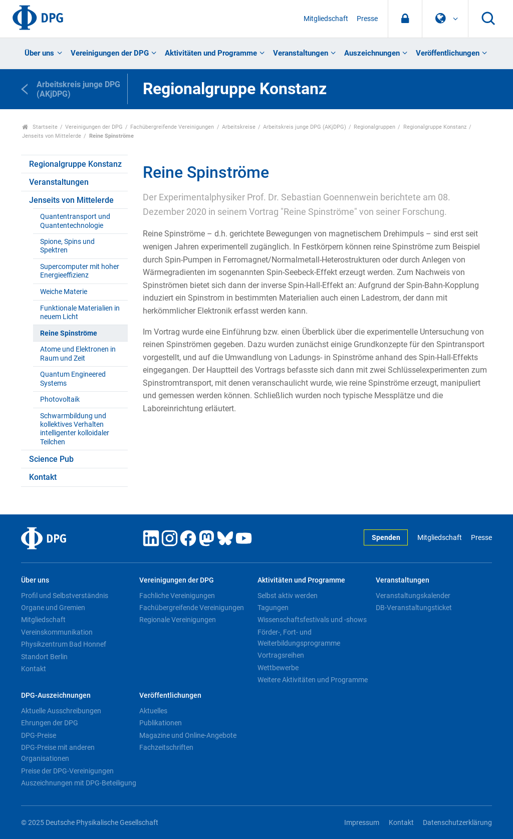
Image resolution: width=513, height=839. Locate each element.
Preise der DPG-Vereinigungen (67, 771)
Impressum (361, 822)
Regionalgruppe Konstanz (434, 127)
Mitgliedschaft (326, 19)
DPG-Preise (38, 735)
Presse (367, 19)
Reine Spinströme (68, 333)
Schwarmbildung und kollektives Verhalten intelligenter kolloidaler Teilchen (74, 429)
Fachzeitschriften (166, 747)
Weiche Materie (63, 292)
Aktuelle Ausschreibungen (61, 711)
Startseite (40, 127)
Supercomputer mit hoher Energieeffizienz (79, 270)
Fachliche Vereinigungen (177, 596)
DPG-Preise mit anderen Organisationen (58, 752)
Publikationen (160, 723)
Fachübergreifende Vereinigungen (172, 127)
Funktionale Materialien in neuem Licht (80, 312)
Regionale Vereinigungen (177, 620)
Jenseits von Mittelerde (51, 136)
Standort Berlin (44, 657)
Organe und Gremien (53, 608)
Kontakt (43, 477)
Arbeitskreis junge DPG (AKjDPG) (304, 127)
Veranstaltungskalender (413, 596)
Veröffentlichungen (447, 53)
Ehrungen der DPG (49, 723)
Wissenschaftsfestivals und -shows (312, 620)
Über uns (39, 53)
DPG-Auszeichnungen (56, 695)
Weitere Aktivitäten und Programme (313, 680)
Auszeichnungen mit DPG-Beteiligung (78, 783)
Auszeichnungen (372, 53)
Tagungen (273, 608)
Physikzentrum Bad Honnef (63, 644)
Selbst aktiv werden (288, 596)
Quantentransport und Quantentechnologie (75, 220)
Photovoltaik (60, 399)
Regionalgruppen (374, 127)
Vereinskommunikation (57, 632)
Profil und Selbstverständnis (64, 596)
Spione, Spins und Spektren (67, 245)
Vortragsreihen (281, 655)
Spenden (386, 537)
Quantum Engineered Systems (73, 378)
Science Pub (51, 459)
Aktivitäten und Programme (211, 53)
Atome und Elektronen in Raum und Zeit (78, 353)
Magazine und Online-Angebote (187, 735)
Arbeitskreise (238, 127)
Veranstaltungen (300, 53)
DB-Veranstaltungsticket (414, 608)
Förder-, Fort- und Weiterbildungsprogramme (299, 637)
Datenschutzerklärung (457, 822)
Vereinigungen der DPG (110, 53)
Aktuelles (153, 711)
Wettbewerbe (278, 668)
